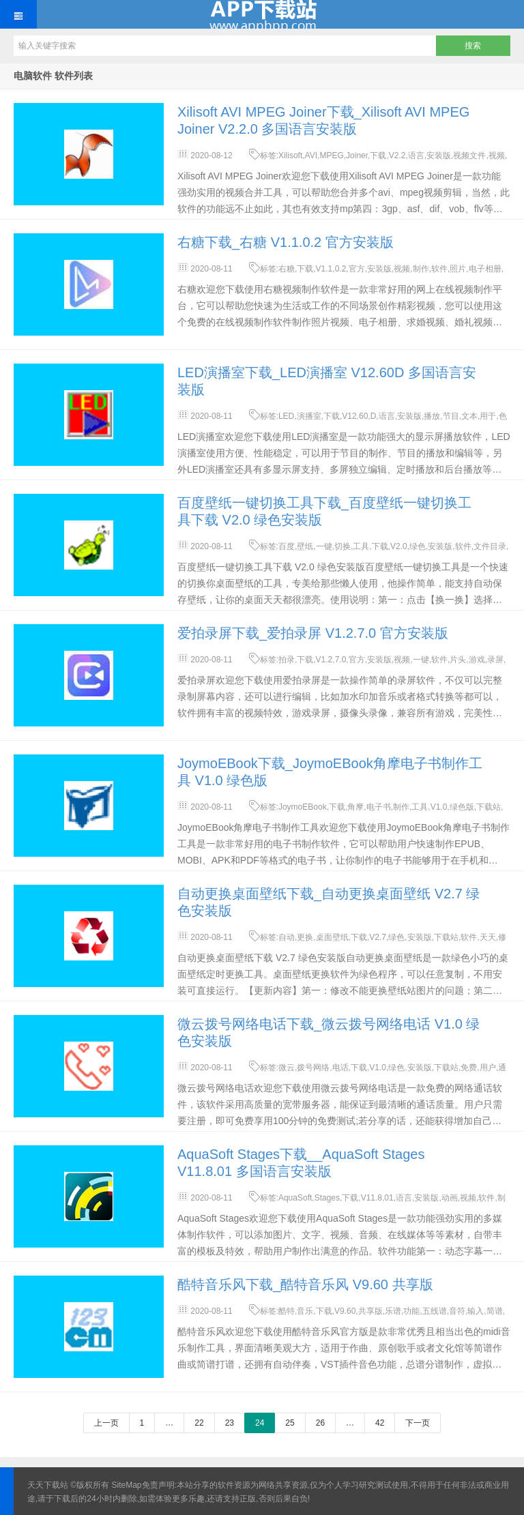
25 (289, 1423)
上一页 (106, 1423)
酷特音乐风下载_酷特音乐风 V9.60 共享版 (305, 1284)
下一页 (417, 1423)
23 (229, 1423)
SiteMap (127, 1485)
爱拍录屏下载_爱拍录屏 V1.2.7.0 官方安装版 (312, 633)
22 (198, 1423)
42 (379, 1423)
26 (320, 1423)
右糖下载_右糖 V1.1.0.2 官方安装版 (285, 242)
